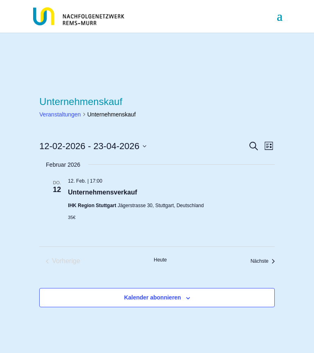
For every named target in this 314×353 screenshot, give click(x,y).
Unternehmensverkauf (102, 192)
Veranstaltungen (60, 114)
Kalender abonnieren (152, 297)
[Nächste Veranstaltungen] (263, 261)
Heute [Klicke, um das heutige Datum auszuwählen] (160, 260)
